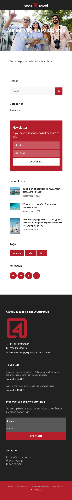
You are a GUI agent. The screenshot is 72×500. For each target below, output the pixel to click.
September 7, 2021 (31, 196)
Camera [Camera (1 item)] (17, 253)
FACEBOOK (14, 464)
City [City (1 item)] (30, 253)
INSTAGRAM (14, 460)
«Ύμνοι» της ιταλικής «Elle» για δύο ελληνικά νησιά (30, 386)
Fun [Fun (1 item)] (41, 253)
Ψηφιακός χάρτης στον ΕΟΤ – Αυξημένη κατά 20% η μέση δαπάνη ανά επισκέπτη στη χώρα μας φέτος (42, 223)
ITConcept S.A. (36, 490)
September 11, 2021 (31, 211)
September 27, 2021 (31, 230)
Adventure (15, 110)
